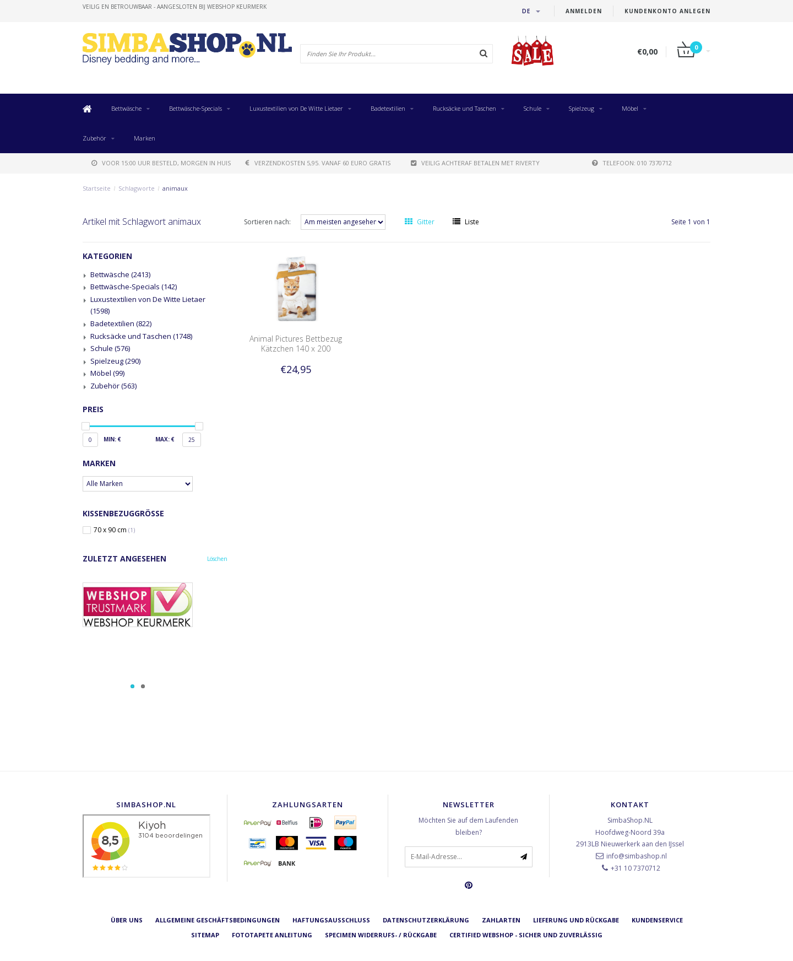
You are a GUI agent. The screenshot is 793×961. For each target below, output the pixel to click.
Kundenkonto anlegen (667, 11)
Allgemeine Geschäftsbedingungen (217, 920)
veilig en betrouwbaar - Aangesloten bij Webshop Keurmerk (175, 6)
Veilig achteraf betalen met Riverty (475, 163)
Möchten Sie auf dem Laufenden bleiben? (468, 826)
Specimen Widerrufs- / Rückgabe (381, 935)
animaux (175, 188)
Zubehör (94, 138)
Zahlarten (501, 920)
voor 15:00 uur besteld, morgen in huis (161, 163)
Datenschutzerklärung (426, 920)
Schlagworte (136, 188)
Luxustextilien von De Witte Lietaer (296, 108)
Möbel (630, 108)
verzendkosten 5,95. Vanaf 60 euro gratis (318, 163)
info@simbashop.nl (636, 856)
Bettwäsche (126, 108)
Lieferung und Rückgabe (576, 920)
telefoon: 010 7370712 (632, 163)
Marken (144, 138)
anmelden (584, 11)
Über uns (127, 920)
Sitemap (205, 935)
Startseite (97, 188)
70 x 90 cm (114, 530)
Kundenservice (657, 920)
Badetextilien (388, 108)
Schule (532, 108)
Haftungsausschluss (331, 920)
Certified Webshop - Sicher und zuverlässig (525, 935)
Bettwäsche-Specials (195, 108)
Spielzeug (581, 108)
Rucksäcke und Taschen (464, 108)
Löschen (217, 559)
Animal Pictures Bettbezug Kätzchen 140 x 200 (295, 343)
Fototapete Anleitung (272, 935)
